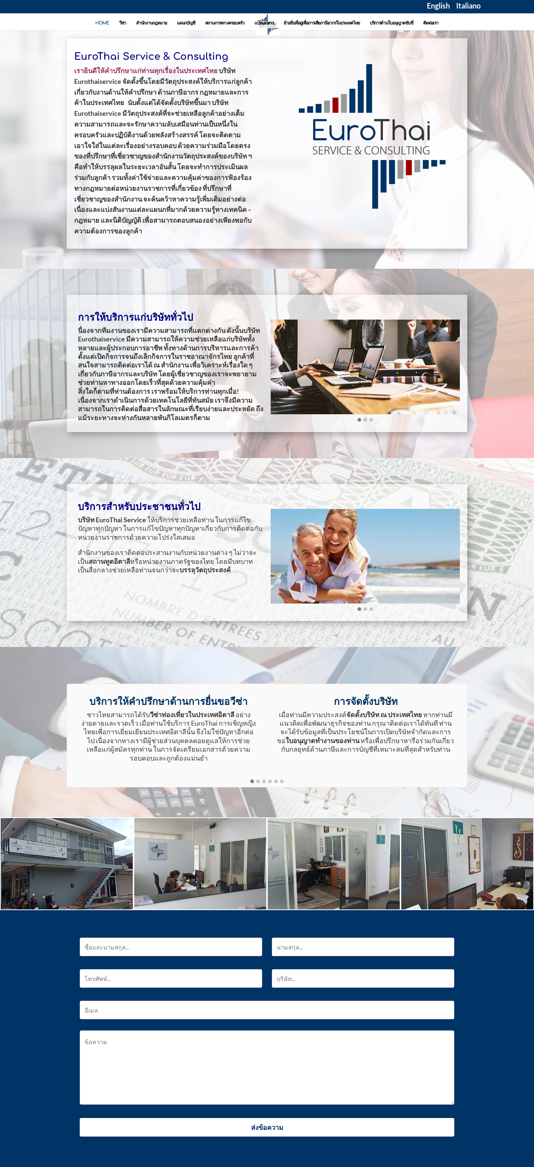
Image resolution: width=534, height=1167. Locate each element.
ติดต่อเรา (430, 23)
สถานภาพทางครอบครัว (224, 23)
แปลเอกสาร (264, 23)
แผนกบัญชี (186, 23)
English (438, 6)
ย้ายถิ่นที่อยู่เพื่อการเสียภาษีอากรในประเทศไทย (322, 23)
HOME (102, 23)
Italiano (468, 6)
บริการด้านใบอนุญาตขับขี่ (391, 23)
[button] (359, 420)
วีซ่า (122, 23)
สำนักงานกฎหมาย (151, 23)
